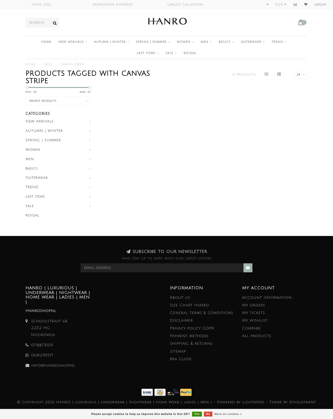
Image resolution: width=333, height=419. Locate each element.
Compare (251, 328)
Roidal (190, 53)
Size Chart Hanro (189, 305)
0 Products (244, 74)
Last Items (146, 53)
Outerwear (251, 42)
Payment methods (189, 336)
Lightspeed (253, 402)
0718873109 (42, 345)
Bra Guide (181, 359)
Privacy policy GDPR (192, 328)
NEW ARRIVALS (71, 42)
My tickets (253, 313)
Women (183, 42)
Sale (169, 53)
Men (204, 42)
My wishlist (255, 320)
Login (320, 4)
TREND (277, 42)
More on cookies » (228, 414)
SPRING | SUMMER (151, 42)
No (208, 414)
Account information (267, 297)
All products (256, 336)
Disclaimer (181, 320)
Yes (197, 414)
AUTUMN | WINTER (110, 42)
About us (180, 297)
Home (46, 42)
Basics (225, 42)
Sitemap (178, 351)
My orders (253, 305)
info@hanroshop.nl (53, 365)
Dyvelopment (302, 402)
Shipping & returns (191, 343)
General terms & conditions (201, 313)
